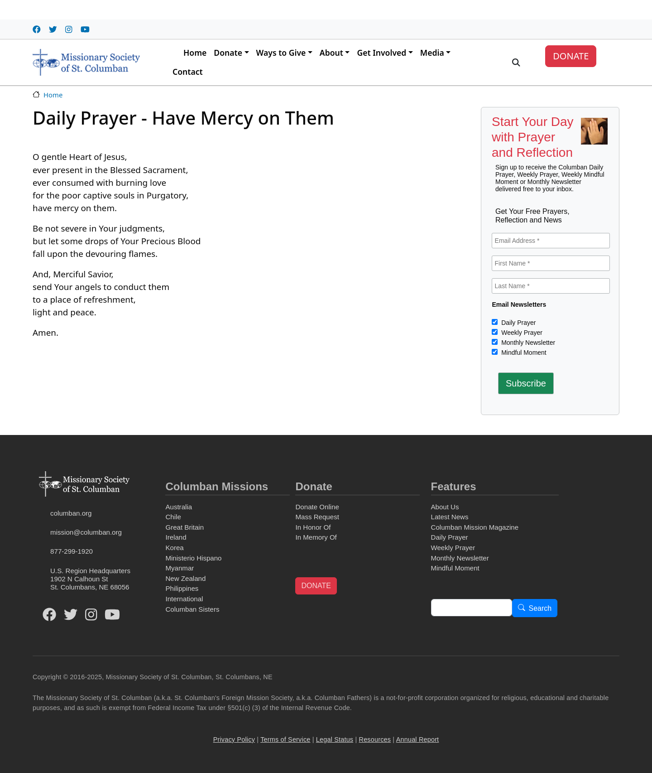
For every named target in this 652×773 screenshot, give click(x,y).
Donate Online (317, 507)
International (184, 599)
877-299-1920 (71, 551)
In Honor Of (313, 527)
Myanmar (179, 568)
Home (194, 52)
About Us (445, 507)
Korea (174, 547)
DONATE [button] (316, 585)
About (331, 52)
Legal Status (334, 739)
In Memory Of (315, 537)
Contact (188, 71)
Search (540, 608)
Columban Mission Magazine (475, 527)
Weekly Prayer (520, 332)
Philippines (181, 588)
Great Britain (184, 527)
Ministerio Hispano (193, 558)
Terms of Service (285, 739)
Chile (173, 517)
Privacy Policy (234, 739)
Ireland (175, 537)
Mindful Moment (522, 352)
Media (432, 52)
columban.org (70, 513)
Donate (228, 52)
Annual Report (417, 739)
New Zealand (185, 578)
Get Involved (381, 52)
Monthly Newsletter (527, 342)
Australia (178, 507)
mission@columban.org (86, 532)
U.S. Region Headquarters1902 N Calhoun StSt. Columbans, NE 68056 (90, 579)
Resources (375, 739)
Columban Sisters (192, 609)
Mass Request (317, 517)
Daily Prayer (517, 322)
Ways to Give (281, 52)
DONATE (571, 56)
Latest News (450, 517)
